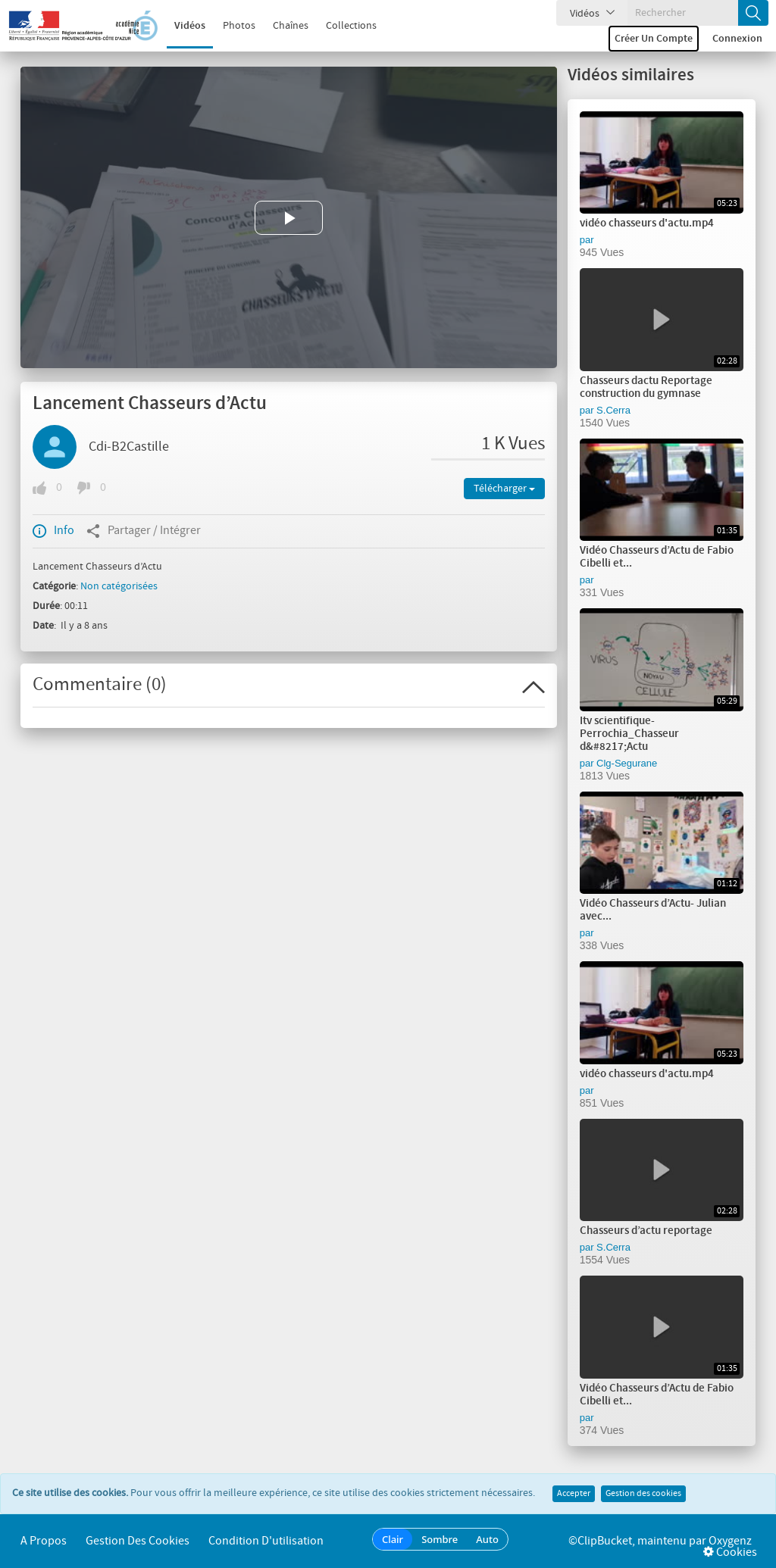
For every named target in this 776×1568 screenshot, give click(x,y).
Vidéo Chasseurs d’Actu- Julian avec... (653, 910)
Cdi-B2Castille (129, 447)
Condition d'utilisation (266, 1541)
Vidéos (189, 26)
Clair (392, 1539)
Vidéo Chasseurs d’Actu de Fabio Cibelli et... (657, 557)
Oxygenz (730, 1541)
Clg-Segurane (626, 763)
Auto (487, 1539)
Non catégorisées (119, 586)
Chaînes (290, 26)
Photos (239, 26)
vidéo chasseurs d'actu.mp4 (647, 223)
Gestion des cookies (643, 1494)
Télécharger (504, 488)
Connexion (737, 38)
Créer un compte (654, 38)
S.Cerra (613, 410)
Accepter (573, 1494)
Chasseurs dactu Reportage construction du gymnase (646, 387)
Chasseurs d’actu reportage (646, 1230)
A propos (43, 1541)
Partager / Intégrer (143, 531)
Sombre (439, 1539)
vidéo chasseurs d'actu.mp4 (647, 1074)
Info (53, 531)
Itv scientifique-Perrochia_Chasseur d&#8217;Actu (629, 734)
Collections (351, 26)
